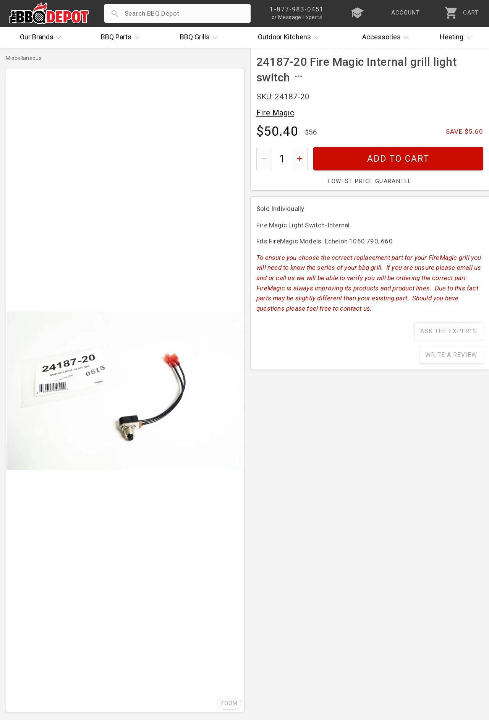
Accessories (387, 37)
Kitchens (290, 37)
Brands (42, 37)
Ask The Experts (448, 331)
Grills (200, 37)
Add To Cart (398, 159)
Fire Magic (275, 112)
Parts (122, 37)
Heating (457, 37)
